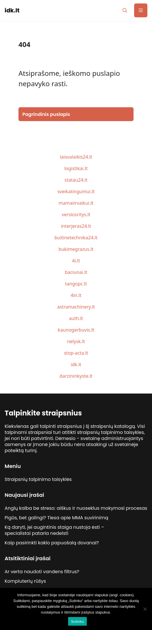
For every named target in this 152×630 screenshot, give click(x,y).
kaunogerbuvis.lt (76, 330)
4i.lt (76, 260)
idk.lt (76, 364)
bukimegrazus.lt (76, 249)
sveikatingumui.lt (76, 191)
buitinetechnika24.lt (76, 237)
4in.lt (76, 295)
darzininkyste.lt (75, 376)
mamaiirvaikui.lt (76, 203)
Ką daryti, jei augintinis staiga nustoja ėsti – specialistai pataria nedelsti (54, 530)
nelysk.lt (76, 341)
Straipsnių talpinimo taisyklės (38, 479)
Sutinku (77, 621)
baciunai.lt (76, 272)
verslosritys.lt (76, 214)
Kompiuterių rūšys (25, 581)
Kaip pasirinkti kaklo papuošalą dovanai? (52, 542)
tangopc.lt (76, 284)
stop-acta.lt (76, 353)
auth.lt (76, 318)
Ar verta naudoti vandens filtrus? (42, 571)
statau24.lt (76, 180)
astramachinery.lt (76, 307)
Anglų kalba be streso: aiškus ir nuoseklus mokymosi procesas (76, 508)
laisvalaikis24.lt (76, 157)
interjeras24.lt (76, 226)
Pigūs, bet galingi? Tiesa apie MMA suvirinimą (56, 517)
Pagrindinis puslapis (46, 114)
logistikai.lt (76, 168)
